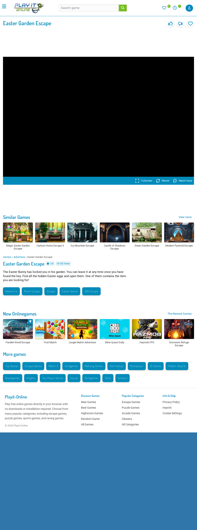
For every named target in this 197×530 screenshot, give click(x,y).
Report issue (182, 181)
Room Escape (32, 291)
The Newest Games (180, 313)
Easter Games (70, 291)
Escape (51, 291)
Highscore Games (92, 413)
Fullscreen (143, 181)
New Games (88, 402)
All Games (87, 424)
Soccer (74, 378)
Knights (31, 378)
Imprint (167, 407)
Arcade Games (131, 413)
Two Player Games (52, 378)
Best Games (88, 407)
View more (185, 217)
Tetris (108, 378)
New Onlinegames (20, 313)
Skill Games (116, 366)
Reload (162, 181)
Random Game (90, 418)
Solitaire (122, 378)
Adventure (19, 257)
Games (7, 257)
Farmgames (91, 378)
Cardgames (71, 366)
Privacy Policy (171, 402)
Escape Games (33, 366)
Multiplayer (136, 366)
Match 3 (53, 366)
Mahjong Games (94, 366)
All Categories (130, 424)
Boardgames (12, 378)
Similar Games (16, 217)
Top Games (11, 366)
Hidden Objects (177, 366)
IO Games (155, 366)
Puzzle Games (130, 407)
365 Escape (91, 291)
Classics (127, 418)
